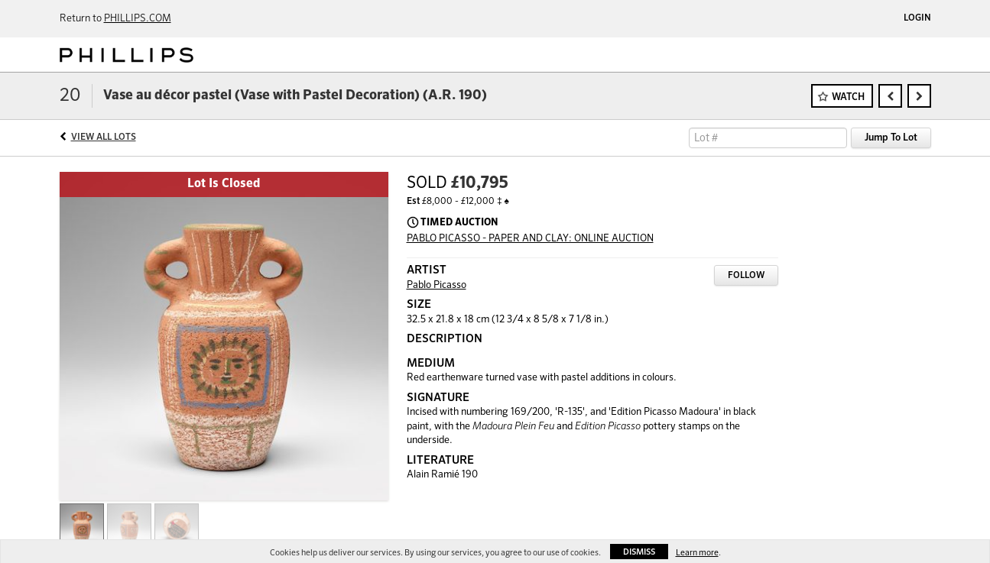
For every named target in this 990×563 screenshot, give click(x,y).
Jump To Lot (891, 138)
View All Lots (103, 137)
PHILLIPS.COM (137, 19)
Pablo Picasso (436, 285)
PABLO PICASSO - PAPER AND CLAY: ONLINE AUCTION (530, 239)
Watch (848, 97)
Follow (746, 275)
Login (917, 18)
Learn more (697, 552)
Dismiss (639, 552)
